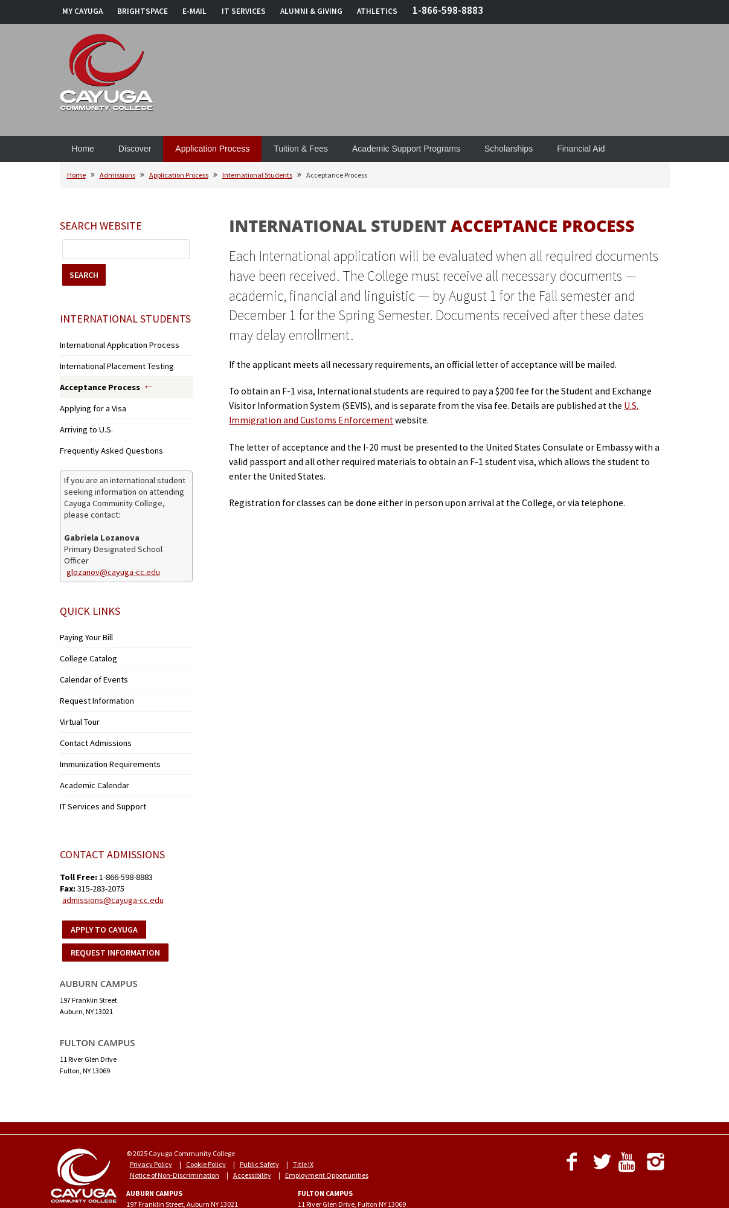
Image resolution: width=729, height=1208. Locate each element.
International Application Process (110, 344)
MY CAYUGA (82, 11)
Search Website (101, 226)
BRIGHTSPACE (142, 11)
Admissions (117, 174)
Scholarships (508, 148)
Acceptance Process (93, 382)
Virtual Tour (77, 697)
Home (83, 148)
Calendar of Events (88, 660)
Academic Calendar (91, 754)
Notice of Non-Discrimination (174, 1140)
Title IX (303, 1129)
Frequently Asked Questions (103, 438)
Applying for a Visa (87, 401)
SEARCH (83, 274)
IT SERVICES (244, 11)
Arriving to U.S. (82, 420)
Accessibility (252, 1140)
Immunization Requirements (105, 735)
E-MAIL (194, 11)
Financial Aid (581, 148)
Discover (134, 148)
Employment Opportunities (326, 1140)
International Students (257, 174)
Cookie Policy (206, 1129)
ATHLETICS (377, 11)
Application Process (212, 148)
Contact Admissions (90, 716)
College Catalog (84, 641)
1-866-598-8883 (448, 10)
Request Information (91, 679)
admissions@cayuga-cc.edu (113, 864)
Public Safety (259, 1129)
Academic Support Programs (406, 148)
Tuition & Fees (301, 148)
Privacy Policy (151, 1129)
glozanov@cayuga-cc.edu (113, 558)
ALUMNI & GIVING (311, 11)
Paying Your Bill (83, 623)
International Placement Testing (109, 362)
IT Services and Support (95, 772)
